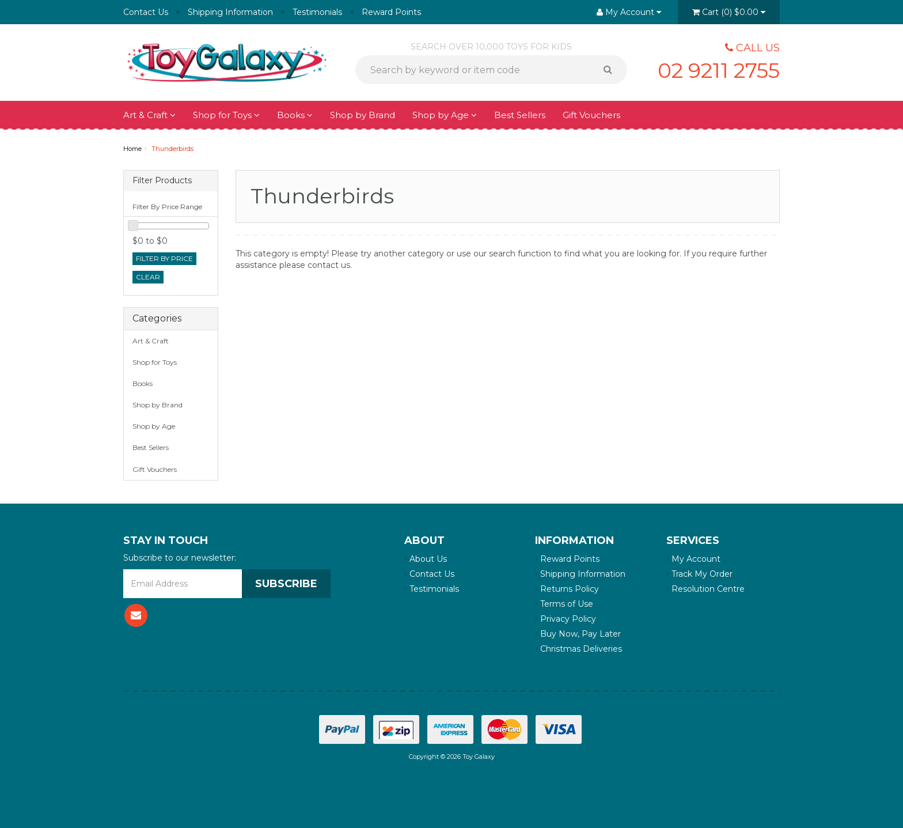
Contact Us (145, 12)
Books (295, 114)
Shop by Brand (362, 114)
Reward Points (391, 12)
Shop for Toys (226, 114)
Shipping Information (230, 12)
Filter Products (162, 180)
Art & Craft (149, 114)
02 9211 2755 (719, 70)
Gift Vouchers (591, 114)
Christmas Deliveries (578, 649)
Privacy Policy (565, 619)
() (728, 12)
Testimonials (317, 12)
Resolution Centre (705, 589)
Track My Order (699, 574)
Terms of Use (564, 604)
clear (148, 277)
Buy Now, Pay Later (578, 634)
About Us (425, 559)
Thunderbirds (172, 149)
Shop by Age (444, 114)
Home (132, 149)
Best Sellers (519, 114)
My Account (693, 559)
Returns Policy (567, 589)
